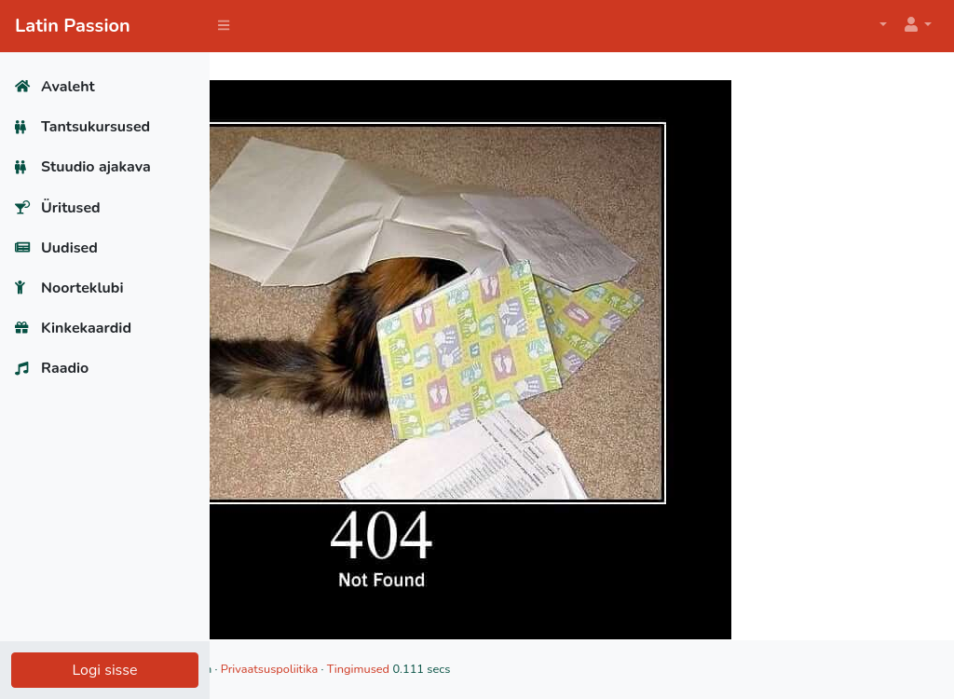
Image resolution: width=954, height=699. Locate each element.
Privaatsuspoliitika (457, 669)
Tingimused (546, 669)
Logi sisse (104, 670)
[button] (916, 25)
